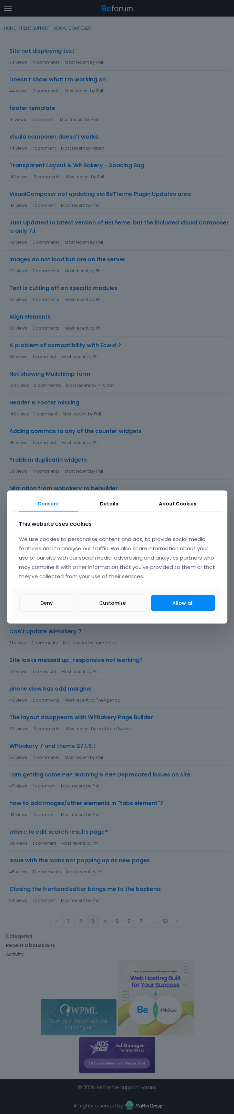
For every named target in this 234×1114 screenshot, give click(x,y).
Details (109, 503)
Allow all (183, 603)
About (177, 503)
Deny (46, 603)
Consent (48, 503)
